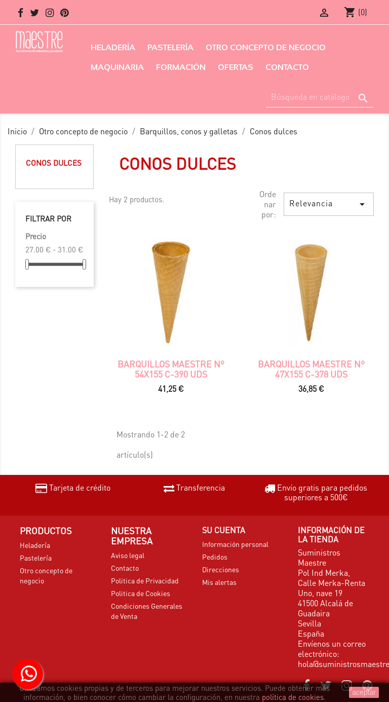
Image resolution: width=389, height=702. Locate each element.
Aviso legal (127, 555)
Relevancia (328, 204)
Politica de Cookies (140, 593)
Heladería (113, 47)
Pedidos (214, 556)
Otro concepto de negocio (266, 47)
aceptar (364, 692)
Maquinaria (117, 67)
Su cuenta (223, 530)
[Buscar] (319, 97)
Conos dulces (54, 163)
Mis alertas (219, 581)
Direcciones (220, 569)
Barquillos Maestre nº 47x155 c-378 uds (311, 369)
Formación (181, 67)
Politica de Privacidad (145, 580)
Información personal (235, 543)
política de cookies (293, 697)
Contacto (287, 67)
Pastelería (170, 47)
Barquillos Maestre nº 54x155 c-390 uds (171, 369)
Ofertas (235, 67)
